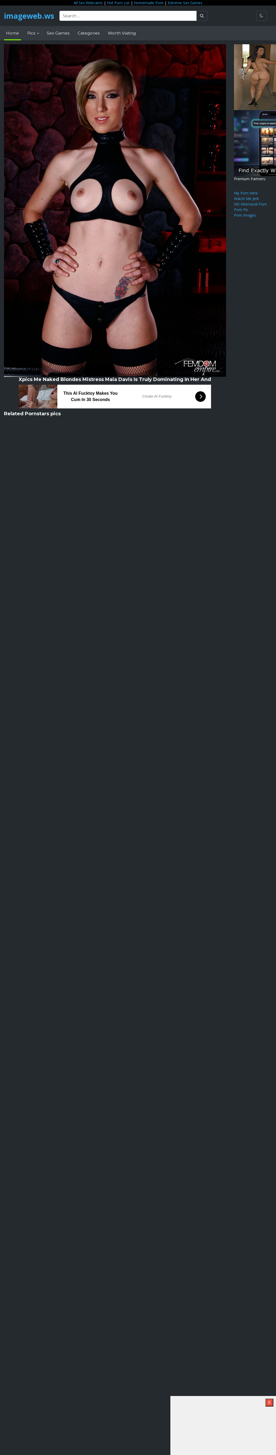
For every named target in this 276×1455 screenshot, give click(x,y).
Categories (89, 33)
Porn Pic (241, 209)
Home (12, 33)
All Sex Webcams (88, 2)
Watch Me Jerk (246, 198)
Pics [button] (31, 33)
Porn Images (245, 215)
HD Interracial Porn (250, 204)
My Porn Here (246, 193)
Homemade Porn (148, 2)
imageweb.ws (29, 16)
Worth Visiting (122, 33)
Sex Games (58, 33)
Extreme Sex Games (185, 2)
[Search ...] (128, 16)
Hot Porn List (118, 2)
